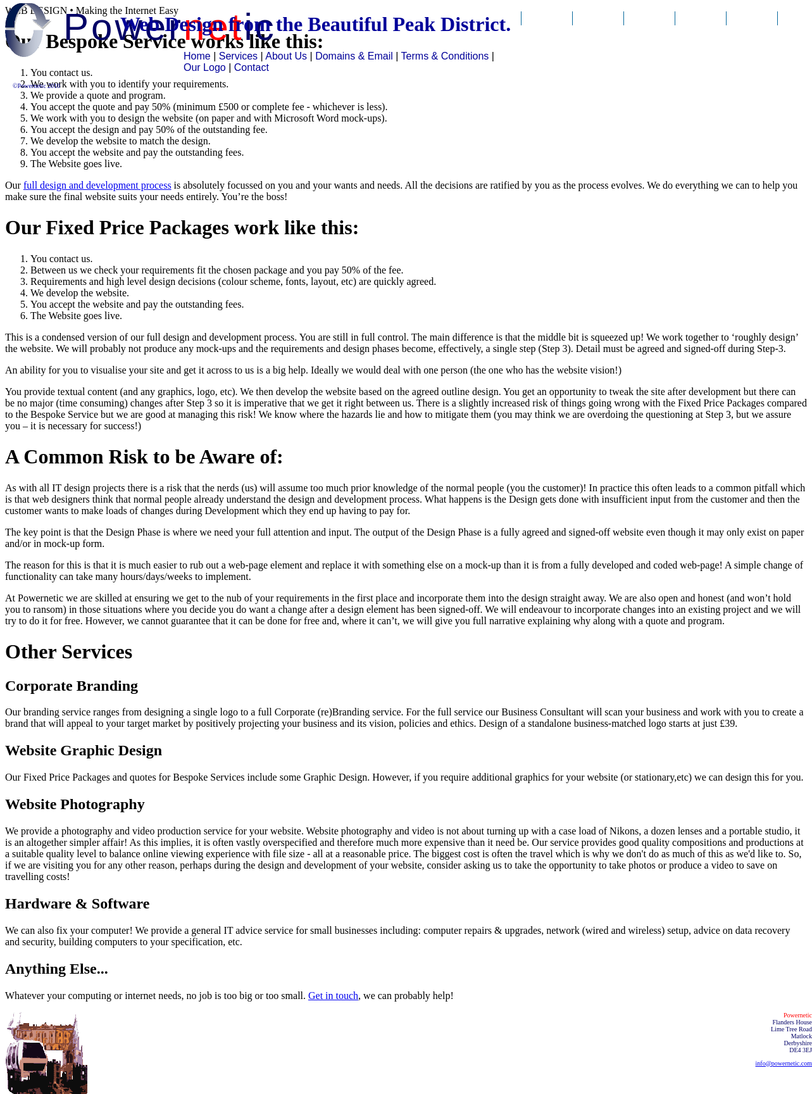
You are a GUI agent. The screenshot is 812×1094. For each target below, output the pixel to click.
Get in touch (333, 995)
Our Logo (205, 67)
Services (238, 56)
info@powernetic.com (784, 1063)
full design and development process (97, 185)
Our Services (598, 37)
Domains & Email (701, 37)
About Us (649, 30)
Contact (752, 30)
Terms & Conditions (445, 56)
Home (197, 56)
